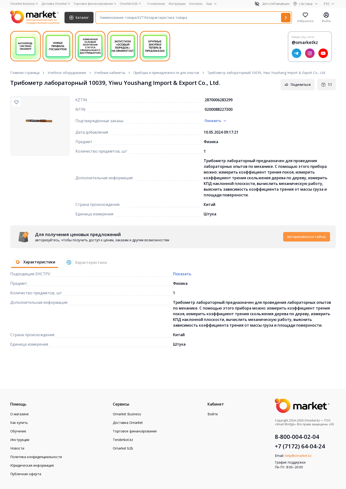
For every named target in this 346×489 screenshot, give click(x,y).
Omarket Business (127, 414)
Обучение (18, 431)
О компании (156, 4)
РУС (330, 3)
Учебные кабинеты (109, 72)
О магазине (19, 414)
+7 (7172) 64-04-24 (300, 446)
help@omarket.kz (298, 455)
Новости (17, 448)
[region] (40, 125)
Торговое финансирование (135, 431)
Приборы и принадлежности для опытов (166, 72)
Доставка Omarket (128, 422)
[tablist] (60, 262)
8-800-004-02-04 (297, 437)
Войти (213, 414)
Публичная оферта (25, 474)
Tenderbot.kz (123, 439)
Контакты (196, 4)
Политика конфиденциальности (36, 457)
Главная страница (25, 72)
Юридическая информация (32, 465)
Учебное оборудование (67, 72)
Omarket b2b (123, 448)
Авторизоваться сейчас (306, 236)
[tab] (32, 262)
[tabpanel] (173, 236)
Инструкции (177, 4)
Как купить (19, 422)
